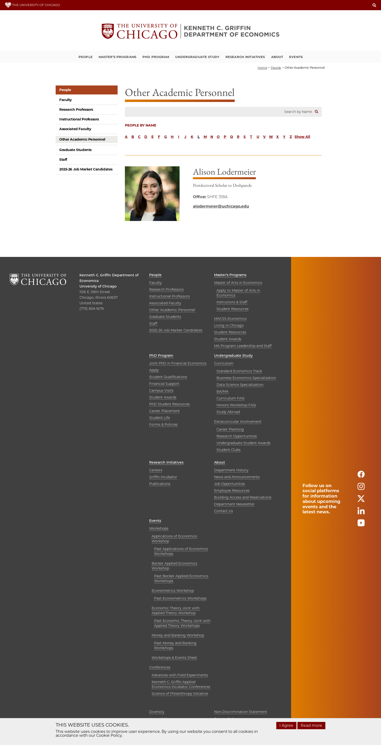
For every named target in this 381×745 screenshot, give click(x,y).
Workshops (158, 528)
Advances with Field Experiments (180, 675)
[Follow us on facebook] (361, 476)
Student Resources (232, 309)
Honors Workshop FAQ (236, 405)
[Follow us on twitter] (361, 500)
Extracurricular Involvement (237, 421)
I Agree (286, 725)
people (276, 67)
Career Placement (164, 411)
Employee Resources (232, 490)
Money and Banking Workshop (178, 635)
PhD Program (155, 57)
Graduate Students (75, 150)
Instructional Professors (79, 119)
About (277, 57)
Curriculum (224, 363)
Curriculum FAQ (230, 398)
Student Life (159, 417)
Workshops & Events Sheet (174, 657)
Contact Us (223, 511)
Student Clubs (228, 450)
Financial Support (164, 383)
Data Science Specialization (239, 384)
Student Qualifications (168, 377)
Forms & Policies (163, 424)
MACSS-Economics (230, 318)
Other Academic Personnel (82, 139)
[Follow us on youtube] (361, 525)
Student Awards (227, 339)
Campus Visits (161, 390)
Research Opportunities (236, 436)
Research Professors (76, 109)
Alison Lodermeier (224, 171)
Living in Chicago (229, 325)
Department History (231, 470)
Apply (154, 370)
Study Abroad (228, 412)
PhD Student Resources (169, 404)
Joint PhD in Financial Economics (178, 363)
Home (262, 67)
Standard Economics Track (239, 371)
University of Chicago (98, 286)
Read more (311, 725)
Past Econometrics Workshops (180, 598)
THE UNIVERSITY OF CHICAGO (32, 5)
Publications (159, 484)
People (85, 57)
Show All (302, 137)
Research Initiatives (245, 57)
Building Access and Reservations (242, 497)
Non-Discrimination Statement (240, 712)
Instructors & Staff (231, 302)
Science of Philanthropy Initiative (180, 693)
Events (296, 57)
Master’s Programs (117, 57)
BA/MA (222, 391)
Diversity (157, 712)
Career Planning (230, 429)
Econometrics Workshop (173, 590)
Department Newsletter (234, 504)
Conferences (159, 667)
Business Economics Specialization (246, 378)
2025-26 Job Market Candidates (86, 169)
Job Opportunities (229, 484)
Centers (155, 470)
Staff (63, 159)
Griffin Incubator (163, 477)
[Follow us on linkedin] (361, 512)
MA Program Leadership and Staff (243, 346)
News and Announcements (237, 477)
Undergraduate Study (197, 57)
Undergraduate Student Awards (243, 443)
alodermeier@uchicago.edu (221, 206)
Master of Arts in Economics (238, 282)
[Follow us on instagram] (361, 488)
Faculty (65, 100)
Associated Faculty (75, 129)
